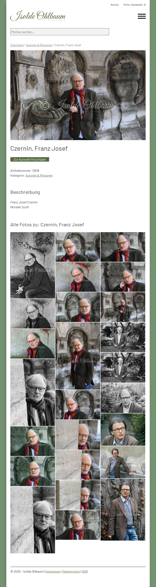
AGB (85, 571)
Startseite (17, 45)
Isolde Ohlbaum (37, 16)
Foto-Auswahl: (135, 4)
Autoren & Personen (39, 45)
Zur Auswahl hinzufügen (30, 159)
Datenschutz (71, 571)
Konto (115, 4)
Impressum (53, 571)
